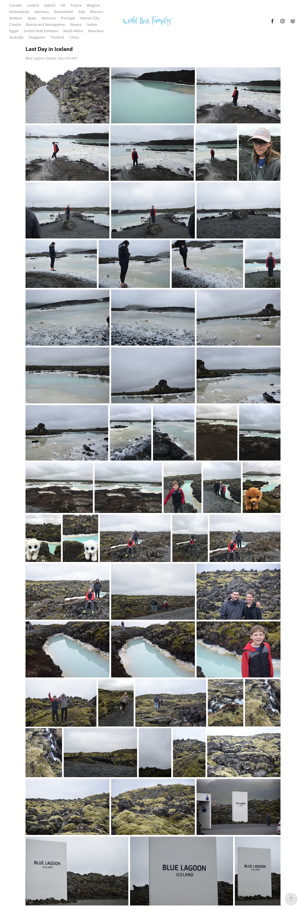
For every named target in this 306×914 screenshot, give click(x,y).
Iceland (33, 5)
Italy (81, 11)
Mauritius (95, 30)
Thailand (57, 37)
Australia (16, 37)
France (76, 5)
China (74, 37)
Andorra (15, 18)
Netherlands (19, 11)
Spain (32, 18)
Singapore (37, 37)
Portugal (68, 18)
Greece (75, 24)
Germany (41, 11)
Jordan (92, 24)
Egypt (13, 30)
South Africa (73, 30)
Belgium (93, 5)
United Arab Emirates (41, 30)
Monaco (96, 11)
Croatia (15, 24)
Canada (15, 5)
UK (63, 5)
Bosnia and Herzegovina (45, 24)
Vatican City (89, 18)
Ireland (49, 5)
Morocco (49, 18)
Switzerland (63, 11)
